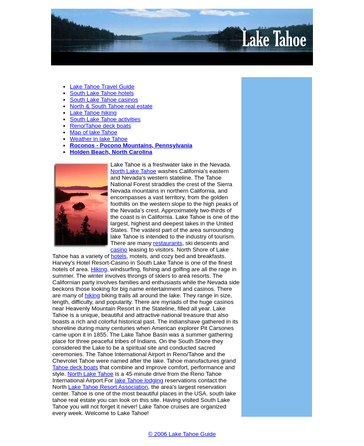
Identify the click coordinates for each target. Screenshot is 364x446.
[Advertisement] (182, 55)
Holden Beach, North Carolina (111, 152)
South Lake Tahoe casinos (104, 99)
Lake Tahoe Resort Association (108, 387)
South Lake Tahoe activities (105, 119)
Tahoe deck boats (75, 367)
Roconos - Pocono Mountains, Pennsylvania (131, 145)
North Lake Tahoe (133, 171)
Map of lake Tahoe (93, 132)
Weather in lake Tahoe (98, 139)
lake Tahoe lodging (139, 380)
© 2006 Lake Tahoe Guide (182, 434)
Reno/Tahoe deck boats (100, 126)
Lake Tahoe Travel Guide (102, 86)
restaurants (167, 243)
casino (118, 249)
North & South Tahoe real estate (111, 106)
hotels (119, 256)
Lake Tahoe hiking (93, 112)
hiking (92, 295)
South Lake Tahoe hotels (102, 93)
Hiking (99, 269)
